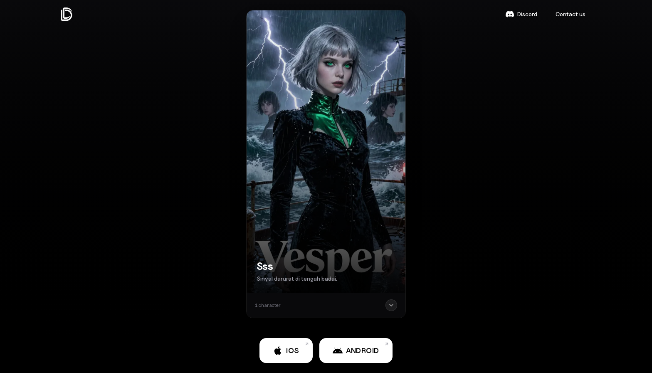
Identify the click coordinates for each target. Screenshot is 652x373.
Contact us (570, 13)
